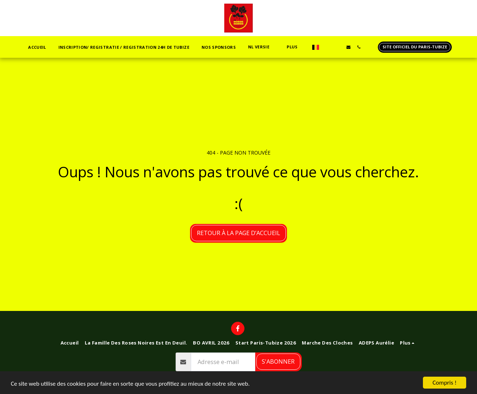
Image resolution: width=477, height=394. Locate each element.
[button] (261, 47)
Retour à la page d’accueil (238, 233)
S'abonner (278, 361)
